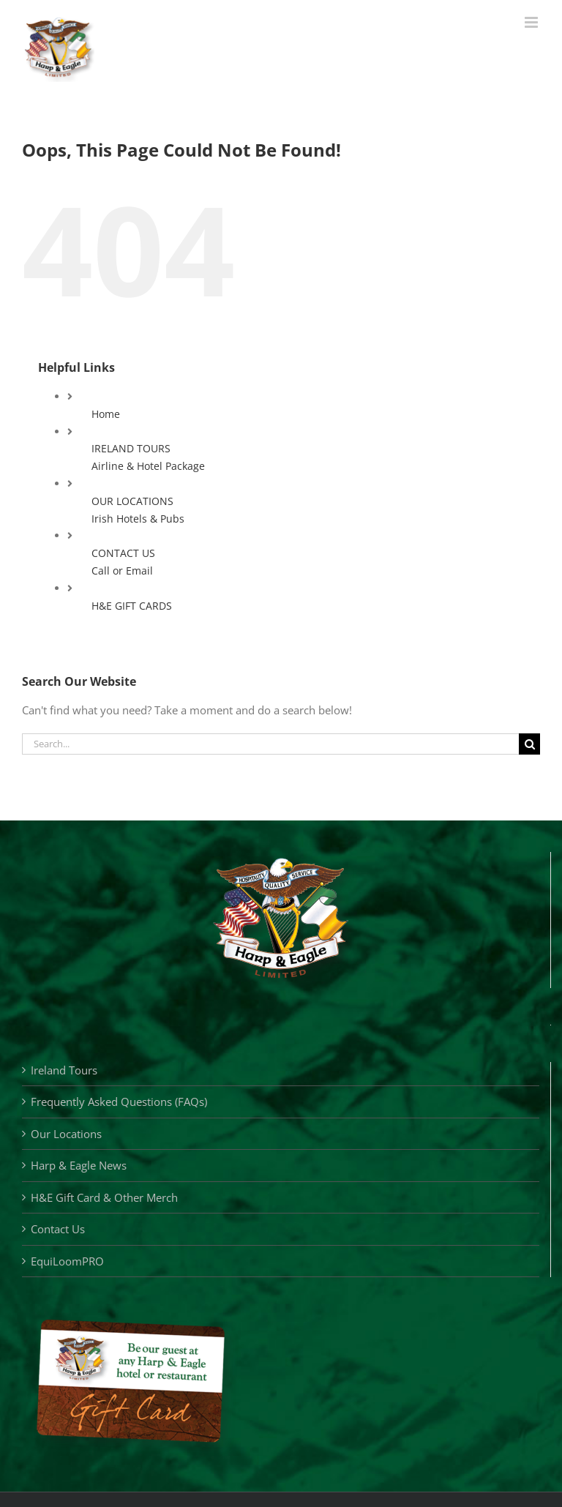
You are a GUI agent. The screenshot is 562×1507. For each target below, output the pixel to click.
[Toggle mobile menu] (532, 22)
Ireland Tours (64, 1070)
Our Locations (66, 1133)
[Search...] (270, 744)
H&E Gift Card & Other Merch (104, 1197)
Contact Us (58, 1229)
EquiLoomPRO (67, 1261)
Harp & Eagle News (79, 1165)
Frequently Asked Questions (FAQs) (119, 1101)
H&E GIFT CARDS (131, 606)
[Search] (529, 744)
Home (105, 414)
